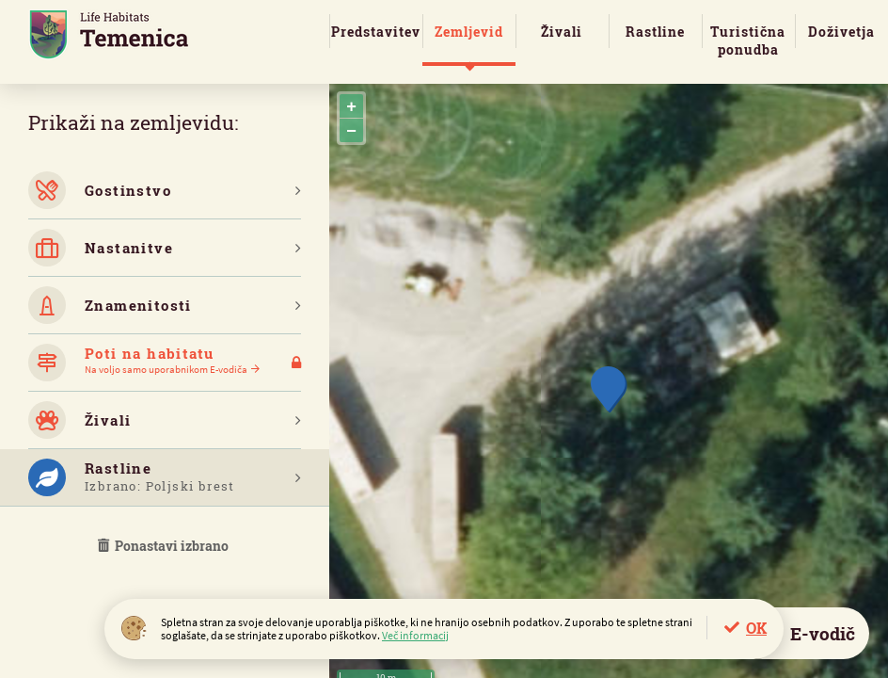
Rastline (655, 31)
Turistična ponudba (747, 40)
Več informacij (415, 635)
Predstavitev (375, 31)
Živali (561, 31)
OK (756, 628)
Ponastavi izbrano (165, 546)
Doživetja (841, 31)
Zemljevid (469, 31)
